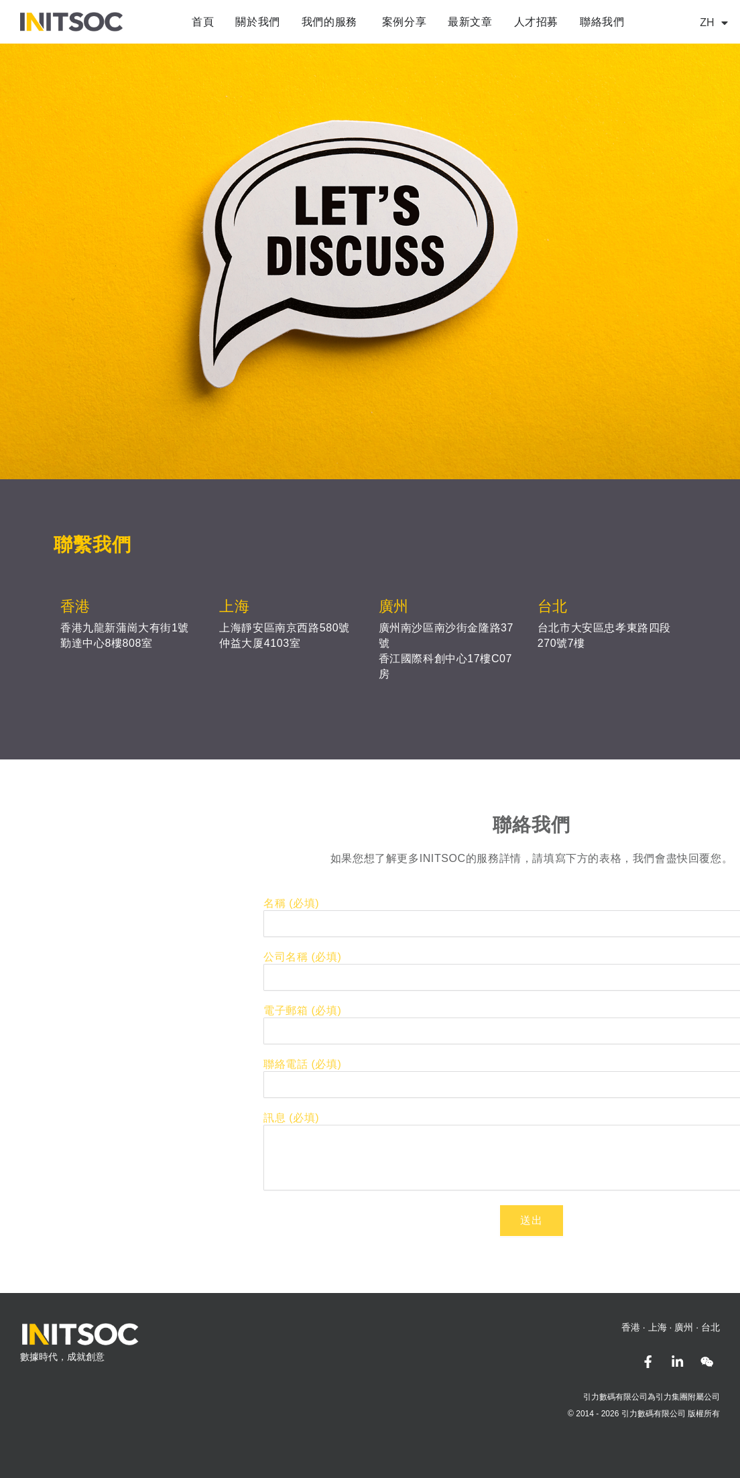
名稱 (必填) (562, 903)
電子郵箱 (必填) (573, 1010)
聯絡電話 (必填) (573, 1064)
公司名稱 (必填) (573, 957)
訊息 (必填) (562, 1117)
